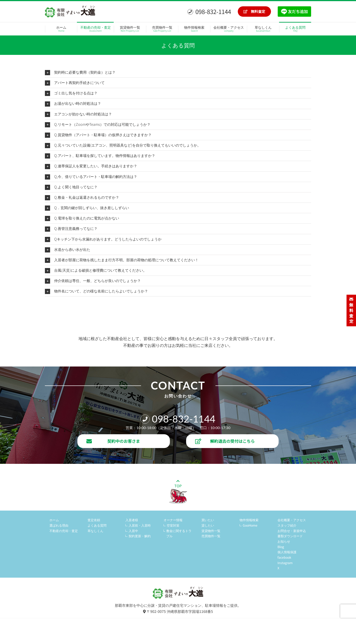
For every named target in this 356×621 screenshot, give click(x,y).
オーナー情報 (173, 520)
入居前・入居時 (140, 525)
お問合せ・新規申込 (291, 530)
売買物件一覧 (210, 536)
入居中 (133, 530)
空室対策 (173, 525)
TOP (178, 491)
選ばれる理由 (58, 525)
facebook (284, 557)
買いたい (207, 520)
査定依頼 (94, 520)
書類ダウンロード (290, 536)
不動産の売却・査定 (63, 530)
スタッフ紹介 (286, 525)
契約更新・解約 (140, 536)
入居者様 (131, 520)
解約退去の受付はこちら (225, 441)
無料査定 (254, 11)
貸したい (207, 525)
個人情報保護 (286, 552)
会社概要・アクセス (291, 520)
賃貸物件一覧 (210, 530)
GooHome (250, 525)
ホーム (54, 520)
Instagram (285, 562)
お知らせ (283, 541)
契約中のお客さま (113, 441)
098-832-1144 (209, 11)
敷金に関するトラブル (179, 533)
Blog (280, 546)
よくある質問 (97, 525)
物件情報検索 (249, 520)
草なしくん (95, 530)
